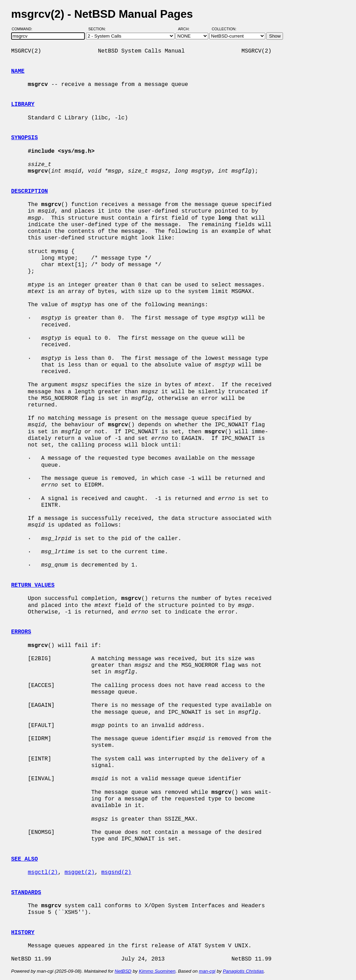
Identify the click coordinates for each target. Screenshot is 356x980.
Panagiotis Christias (243, 971)
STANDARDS (26, 892)
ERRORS (21, 632)
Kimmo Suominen (157, 971)
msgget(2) (80, 872)
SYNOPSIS (24, 138)
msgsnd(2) (116, 872)
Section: (98, 29)
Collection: (224, 29)
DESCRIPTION (29, 191)
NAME (17, 71)
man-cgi (207, 971)
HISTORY (22, 932)
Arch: (187, 29)
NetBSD (123, 971)
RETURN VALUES (33, 585)
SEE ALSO (24, 859)
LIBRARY (22, 104)
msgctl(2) (43, 872)
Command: (24, 29)
